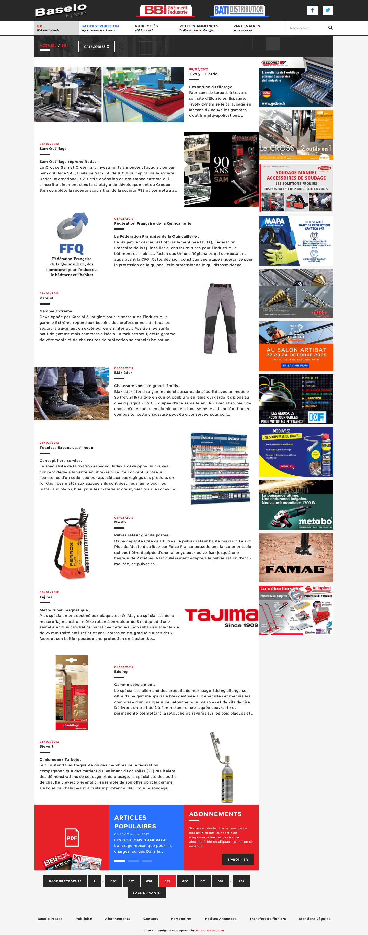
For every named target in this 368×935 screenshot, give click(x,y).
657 (131, 881)
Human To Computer (210, 930)
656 (113, 881)
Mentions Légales (314, 919)
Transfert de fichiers (268, 919)
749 (242, 881)
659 (167, 881)
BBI (56, 28)
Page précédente (65, 881)
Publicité (84, 919)
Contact (150, 919)
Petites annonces (203, 28)
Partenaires (257, 28)
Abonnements (117, 919)
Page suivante (146, 893)
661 (203, 881)
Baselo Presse (50, 919)
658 (149, 881)
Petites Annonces (221, 919)
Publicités (154, 28)
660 (185, 881)
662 (221, 881)
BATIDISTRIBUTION (105, 28)
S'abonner (238, 859)
